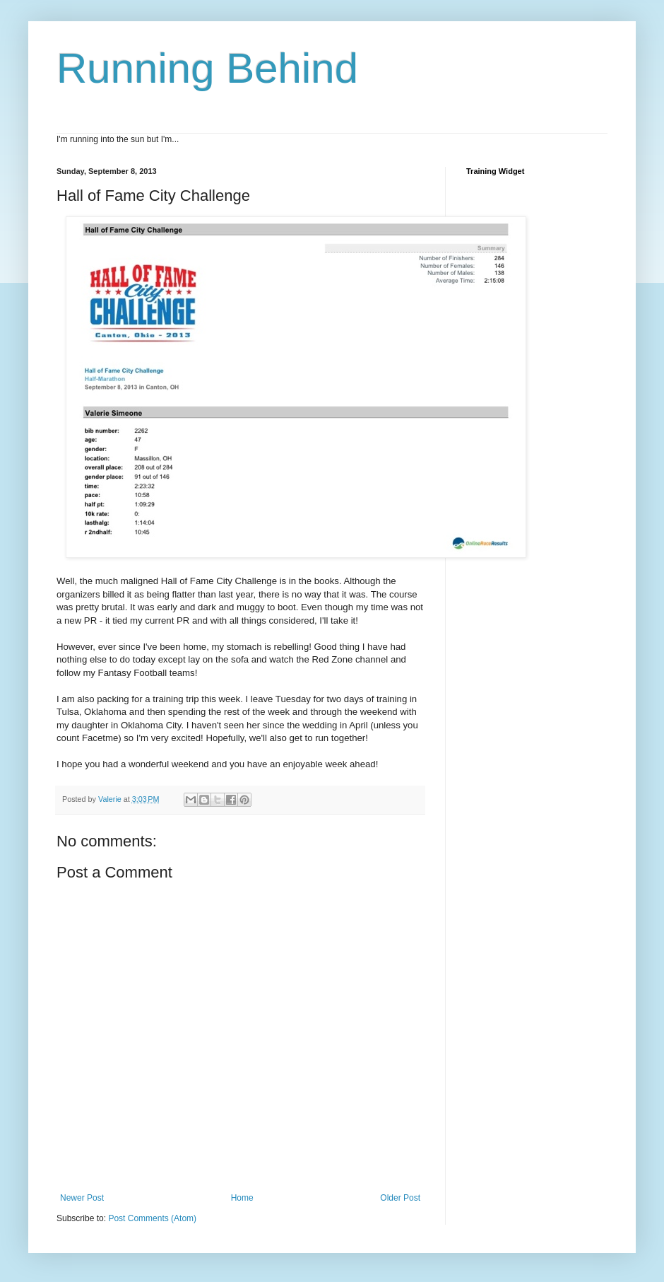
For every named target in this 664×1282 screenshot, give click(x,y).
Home (242, 1198)
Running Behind (207, 68)
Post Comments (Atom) (152, 1218)
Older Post (400, 1198)
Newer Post (82, 1198)
